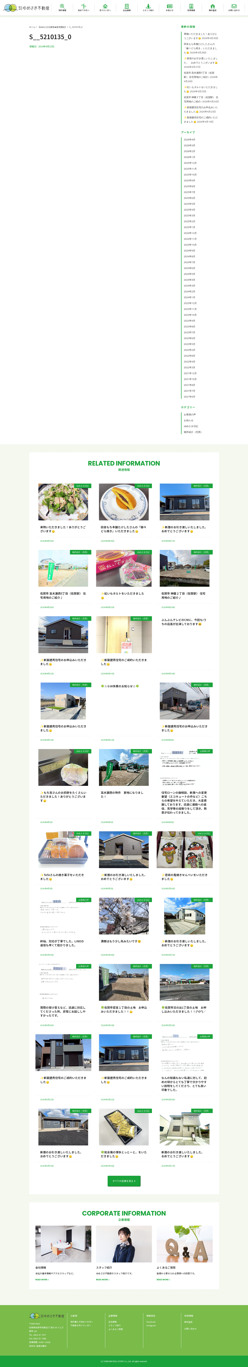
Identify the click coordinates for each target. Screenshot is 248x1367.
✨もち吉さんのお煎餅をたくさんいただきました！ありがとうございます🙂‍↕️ (63, 796)
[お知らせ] (169, 6)
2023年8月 (189, 326)
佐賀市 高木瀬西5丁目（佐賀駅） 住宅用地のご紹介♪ (63, 595)
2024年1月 (189, 297)
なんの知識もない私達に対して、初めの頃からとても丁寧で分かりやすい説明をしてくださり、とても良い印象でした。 (184, 1084)
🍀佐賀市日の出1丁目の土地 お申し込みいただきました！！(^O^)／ (183, 1009)
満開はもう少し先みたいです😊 (121, 941)
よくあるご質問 (166, 1267)
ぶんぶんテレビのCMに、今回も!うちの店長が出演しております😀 (184, 622)
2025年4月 (189, 209)
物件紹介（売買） (193, 432)
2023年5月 (189, 344)
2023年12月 (190, 303)
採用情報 (191, 10)
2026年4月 (189, 139)
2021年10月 (190, 379)
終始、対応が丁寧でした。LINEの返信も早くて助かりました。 (62, 943)
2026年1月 (189, 157)
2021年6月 (189, 396)
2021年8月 (189, 384)
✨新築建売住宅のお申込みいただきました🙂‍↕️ (63, 662)
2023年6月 (189, 338)
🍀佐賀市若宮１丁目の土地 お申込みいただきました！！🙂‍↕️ (124, 1009)
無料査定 (213, 10)
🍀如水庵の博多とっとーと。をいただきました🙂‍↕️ (124, 1154)
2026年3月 (189, 145)
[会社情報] (126, 6)
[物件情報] (62, 6)
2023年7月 (189, 332)
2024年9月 (189, 250)
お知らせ (169, 10)
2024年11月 (190, 238)
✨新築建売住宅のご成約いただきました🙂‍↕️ (124, 662)
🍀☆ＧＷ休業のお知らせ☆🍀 (120, 686)
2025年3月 (189, 215)
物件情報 (62, 10)
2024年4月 (189, 279)
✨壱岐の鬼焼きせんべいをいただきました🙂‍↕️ (184, 877)
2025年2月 (189, 221)
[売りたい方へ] (105, 6)
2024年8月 (189, 256)
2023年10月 (190, 314)
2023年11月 (190, 308)
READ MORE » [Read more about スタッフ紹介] (103, 1279)
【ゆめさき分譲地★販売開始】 (52, 27)
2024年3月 (189, 285)
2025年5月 (189, 203)
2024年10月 (190, 244)
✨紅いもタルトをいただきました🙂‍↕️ (122, 595)
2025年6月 (189, 197)
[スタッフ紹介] (148, 6)
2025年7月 (189, 192)
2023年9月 (189, 320)
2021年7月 (189, 390)
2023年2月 (189, 349)
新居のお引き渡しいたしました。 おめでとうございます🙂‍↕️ (62, 1154)
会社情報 (127, 10)
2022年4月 (189, 361)
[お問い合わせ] (234, 6)
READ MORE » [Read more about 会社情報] (42, 1279)
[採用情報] (191, 6)
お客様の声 (190, 414)
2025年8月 (189, 186)
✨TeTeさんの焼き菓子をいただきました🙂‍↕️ (62, 877)
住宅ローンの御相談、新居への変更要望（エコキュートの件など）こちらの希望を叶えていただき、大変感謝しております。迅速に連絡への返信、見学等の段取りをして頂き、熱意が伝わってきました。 (184, 802)
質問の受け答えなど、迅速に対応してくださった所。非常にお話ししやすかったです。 (63, 1011)
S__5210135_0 (76, 27)
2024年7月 (189, 262)
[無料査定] (212, 6)
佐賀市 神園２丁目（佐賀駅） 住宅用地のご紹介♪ (183, 595)
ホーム (32, 27)
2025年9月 (189, 180)
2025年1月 (189, 227)
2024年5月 (189, 273)
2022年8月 (189, 355)
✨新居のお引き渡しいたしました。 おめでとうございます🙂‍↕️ (185, 529)
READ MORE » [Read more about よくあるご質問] (163, 1279)
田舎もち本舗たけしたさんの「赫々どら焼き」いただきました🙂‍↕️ (200, 48)
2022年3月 (189, 367)
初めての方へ (83, 10)
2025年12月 (190, 162)
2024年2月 (189, 291)
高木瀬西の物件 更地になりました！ (122, 794)
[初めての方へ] (83, 6)
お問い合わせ (234, 10)
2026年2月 (189, 151)
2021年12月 (190, 373)
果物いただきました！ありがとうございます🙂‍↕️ (63, 529)
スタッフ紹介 (148, 10)
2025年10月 (190, 174)
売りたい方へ (105, 10)
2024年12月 (190, 233)
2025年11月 (190, 168)
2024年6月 (189, 268)
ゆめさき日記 (191, 426)
